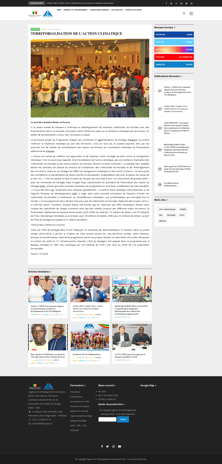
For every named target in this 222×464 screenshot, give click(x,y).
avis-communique (167, 209)
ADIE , (73, 425)
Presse (98, 314)
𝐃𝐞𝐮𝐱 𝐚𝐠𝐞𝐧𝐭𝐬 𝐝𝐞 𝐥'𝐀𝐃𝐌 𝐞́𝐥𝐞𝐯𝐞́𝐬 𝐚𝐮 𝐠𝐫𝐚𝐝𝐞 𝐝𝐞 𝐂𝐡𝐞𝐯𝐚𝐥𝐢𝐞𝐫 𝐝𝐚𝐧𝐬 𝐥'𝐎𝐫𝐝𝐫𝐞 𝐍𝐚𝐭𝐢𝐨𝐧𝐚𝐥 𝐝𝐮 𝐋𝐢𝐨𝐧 (177, 169)
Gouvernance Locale (79, 401)
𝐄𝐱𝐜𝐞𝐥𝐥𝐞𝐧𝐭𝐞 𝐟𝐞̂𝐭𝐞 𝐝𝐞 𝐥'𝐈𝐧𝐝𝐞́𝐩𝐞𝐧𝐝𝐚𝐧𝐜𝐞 (171, 184)
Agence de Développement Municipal (104, 459)
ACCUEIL (102, 391)
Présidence (75, 392)
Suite (38, 407)
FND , (79, 425)
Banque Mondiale (78, 420)
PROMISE (74, 430)
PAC (74, 314)
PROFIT (75, 318)
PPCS (40, 314)
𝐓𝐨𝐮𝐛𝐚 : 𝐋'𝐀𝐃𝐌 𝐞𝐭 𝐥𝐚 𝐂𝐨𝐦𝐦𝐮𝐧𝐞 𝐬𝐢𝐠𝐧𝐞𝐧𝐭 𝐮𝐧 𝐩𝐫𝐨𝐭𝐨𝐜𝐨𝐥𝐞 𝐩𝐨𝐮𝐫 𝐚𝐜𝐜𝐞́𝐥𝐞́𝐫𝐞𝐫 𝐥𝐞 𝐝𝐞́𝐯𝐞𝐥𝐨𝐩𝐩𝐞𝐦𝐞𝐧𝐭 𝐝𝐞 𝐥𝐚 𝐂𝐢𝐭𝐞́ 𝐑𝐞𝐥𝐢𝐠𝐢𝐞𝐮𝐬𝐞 (177, 91)
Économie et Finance (79, 406)
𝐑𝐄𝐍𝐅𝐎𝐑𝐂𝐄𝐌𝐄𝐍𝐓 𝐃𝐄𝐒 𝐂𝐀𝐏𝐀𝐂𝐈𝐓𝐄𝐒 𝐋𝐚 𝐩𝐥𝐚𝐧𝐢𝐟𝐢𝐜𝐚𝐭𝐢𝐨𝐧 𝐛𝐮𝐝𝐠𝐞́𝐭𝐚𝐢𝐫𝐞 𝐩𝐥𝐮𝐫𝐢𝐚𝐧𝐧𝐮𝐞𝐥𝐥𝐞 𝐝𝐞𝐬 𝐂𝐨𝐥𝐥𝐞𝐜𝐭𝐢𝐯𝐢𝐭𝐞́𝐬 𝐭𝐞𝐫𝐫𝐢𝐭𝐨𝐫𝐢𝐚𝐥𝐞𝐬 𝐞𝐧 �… (176, 149)
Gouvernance (76, 396)
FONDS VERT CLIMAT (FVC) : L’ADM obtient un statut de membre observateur (80, 3)
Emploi (183, 209)
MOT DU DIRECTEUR (108, 395)
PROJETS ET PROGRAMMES (78, 12)
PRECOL (92, 314)
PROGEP (46, 314)
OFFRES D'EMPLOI (107, 399)
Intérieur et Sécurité (79, 411)
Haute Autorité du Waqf (81, 416)
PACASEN (35, 29)
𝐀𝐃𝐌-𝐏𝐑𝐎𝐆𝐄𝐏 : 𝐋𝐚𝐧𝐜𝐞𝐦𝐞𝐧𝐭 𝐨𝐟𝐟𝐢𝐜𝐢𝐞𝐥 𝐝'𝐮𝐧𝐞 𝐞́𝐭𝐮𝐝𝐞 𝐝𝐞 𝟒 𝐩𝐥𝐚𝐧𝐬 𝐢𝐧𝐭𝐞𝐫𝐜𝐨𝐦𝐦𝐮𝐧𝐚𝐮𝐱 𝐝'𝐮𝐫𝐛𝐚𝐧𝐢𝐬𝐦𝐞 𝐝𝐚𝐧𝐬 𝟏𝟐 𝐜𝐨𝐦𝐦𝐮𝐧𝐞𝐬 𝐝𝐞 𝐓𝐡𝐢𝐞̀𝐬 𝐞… (177, 128)
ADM (60, 12)
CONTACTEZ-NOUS (138, 12)
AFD (84, 425)
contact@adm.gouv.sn (40, 423)
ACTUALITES (121, 12)
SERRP (52, 314)
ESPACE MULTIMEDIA (102, 12)
